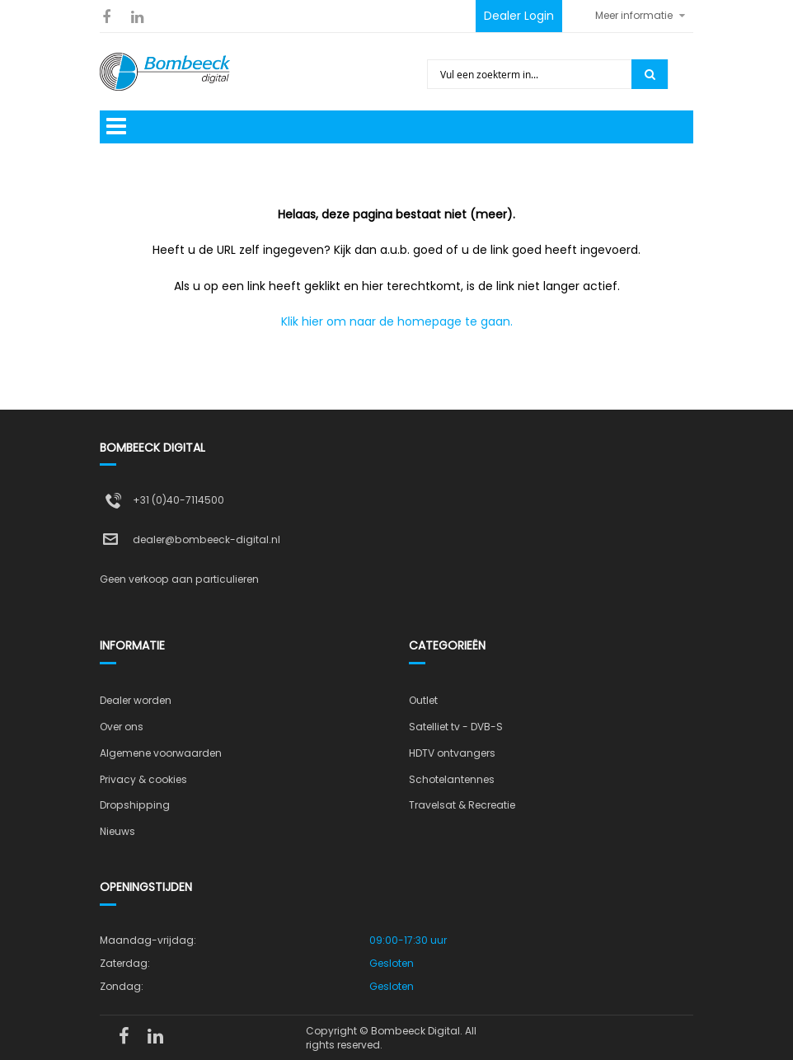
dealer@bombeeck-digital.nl (206, 539)
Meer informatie (634, 15)
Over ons (121, 727)
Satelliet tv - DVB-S (456, 727)
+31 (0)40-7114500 (178, 500)
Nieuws (117, 831)
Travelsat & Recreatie (462, 805)
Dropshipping (135, 805)
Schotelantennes (452, 779)
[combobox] (530, 74)
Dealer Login (519, 15)
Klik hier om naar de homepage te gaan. (397, 321)
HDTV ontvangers (452, 753)
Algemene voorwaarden (161, 753)
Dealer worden (135, 700)
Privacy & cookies (143, 779)
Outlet (423, 700)
